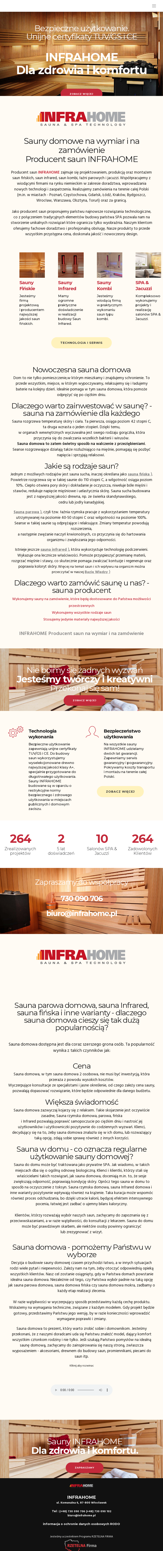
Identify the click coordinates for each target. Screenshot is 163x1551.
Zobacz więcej (81, 93)
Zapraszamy (84, 1467)
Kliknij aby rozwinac (81, 1366)
